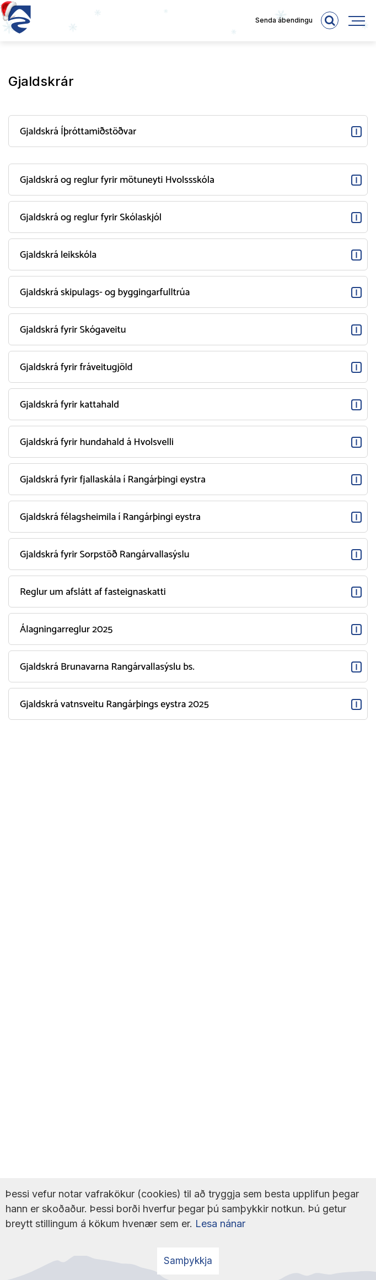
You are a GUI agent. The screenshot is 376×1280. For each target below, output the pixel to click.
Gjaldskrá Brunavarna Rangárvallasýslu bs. (107, 667)
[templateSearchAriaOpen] (330, 20)
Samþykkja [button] (188, 1260)
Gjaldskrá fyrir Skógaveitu (73, 330)
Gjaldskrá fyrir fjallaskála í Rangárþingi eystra (113, 480)
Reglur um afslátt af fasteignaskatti (93, 592)
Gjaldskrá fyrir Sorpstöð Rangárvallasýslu (104, 555)
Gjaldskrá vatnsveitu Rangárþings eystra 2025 (114, 704)
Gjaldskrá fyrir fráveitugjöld (76, 367)
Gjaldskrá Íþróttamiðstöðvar (78, 132)
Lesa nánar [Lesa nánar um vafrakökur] (220, 1223)
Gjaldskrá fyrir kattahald (69, 405)
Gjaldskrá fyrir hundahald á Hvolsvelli (97, 442)
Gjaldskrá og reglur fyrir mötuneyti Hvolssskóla (117, 180)
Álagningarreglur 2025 (66, 629)
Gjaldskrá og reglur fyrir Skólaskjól (91, 218)
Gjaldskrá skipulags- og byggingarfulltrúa (105, 292)
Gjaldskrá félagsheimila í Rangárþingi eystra (110, 517)
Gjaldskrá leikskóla (58, 255)
